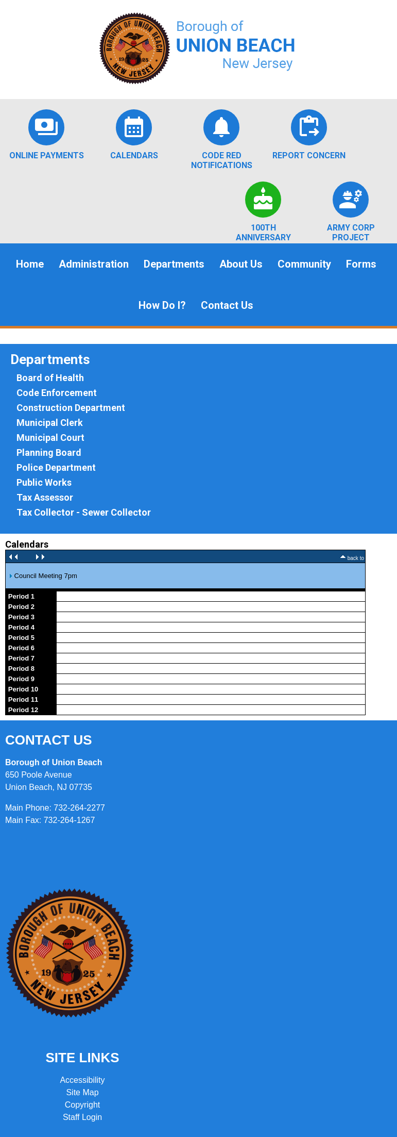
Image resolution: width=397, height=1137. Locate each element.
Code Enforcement (56, 392)
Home (30, 264)
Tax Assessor (44, 497)
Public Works (44, 482)
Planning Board (48, 452)
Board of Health (50, 377)
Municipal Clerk (49, 422)
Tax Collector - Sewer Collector (83, 512)
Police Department (56, 467)
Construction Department (70, 407)
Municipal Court (50, 437)
